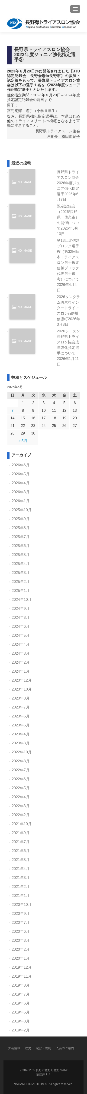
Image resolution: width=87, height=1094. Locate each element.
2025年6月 (20, 546)
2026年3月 (20, 492)
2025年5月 (20, 555)
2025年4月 (20, 564)
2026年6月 (20, 465)
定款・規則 (43, 1048)
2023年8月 (20, 698)
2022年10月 (21, 752)
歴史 (28, 1048)
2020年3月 (20, 940)
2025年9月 (20, 519)
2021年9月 (20, 833)
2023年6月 (20, 716)
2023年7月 (20, 707)
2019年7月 (20, 994)
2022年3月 (20, 806)
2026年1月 (20, 501)
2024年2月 (20, 662)
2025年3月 (20, 573)
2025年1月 (20, 591)
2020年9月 (20, 914)
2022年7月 (20, 770)
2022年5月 (20, 788)
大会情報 (14, 1048)
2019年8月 (20, 985)
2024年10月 (21, 600)
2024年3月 (20, 653)
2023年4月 (20, 734)
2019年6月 (20, 1003)
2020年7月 (20, 922)
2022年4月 (20, 797)
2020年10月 (21, 905)
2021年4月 (20, 869)
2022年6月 (20, 779)
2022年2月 (20, 815)
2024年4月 (20, 644)
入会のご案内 (65, 1048)
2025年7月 (20, 537)
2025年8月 (20, 528)
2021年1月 (20, 896)
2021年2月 (20, 887)
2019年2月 (20, 1030)
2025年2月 (20, 582)
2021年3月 (20, 878)
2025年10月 (21, 510)
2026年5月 (20, 474)
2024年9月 (20, 608)
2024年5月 (20, 635)
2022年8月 (20, 761)
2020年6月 (20, 931)
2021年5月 (20, 860)
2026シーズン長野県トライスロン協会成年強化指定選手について (68, 347)
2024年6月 (20, 626)
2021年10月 (21, 824)
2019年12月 (21, 967)
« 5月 (22, 441)
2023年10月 (21, 689)
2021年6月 (20, 851)
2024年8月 (20, 617)
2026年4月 (20, 483)
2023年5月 (20, 725)
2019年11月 (21, 976)
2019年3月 (20, 1021)
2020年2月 (20, 949)
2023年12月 (21, 680)
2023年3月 (20, 743)
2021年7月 (20, 842)
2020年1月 (20, 958)
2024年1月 (20, 671)
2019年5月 (20, 1012)
